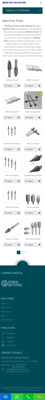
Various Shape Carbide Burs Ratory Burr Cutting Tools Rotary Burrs (33, 143)
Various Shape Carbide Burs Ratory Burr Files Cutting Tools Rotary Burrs (12, 80)
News (4, 316)
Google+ (7, 338)
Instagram (8, 345)
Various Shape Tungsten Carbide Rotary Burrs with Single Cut (12, 239)
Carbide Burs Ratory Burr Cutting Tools (33, 175)
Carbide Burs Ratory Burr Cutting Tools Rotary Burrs (12, 143)
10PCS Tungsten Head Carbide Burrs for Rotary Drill (12, 112)
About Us (6, 308)
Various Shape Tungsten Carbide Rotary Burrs (32, 207)
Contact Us (7, 320)
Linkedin (7, 341)
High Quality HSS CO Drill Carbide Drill (33, 112)
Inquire (7, 85)
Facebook (8, 334)
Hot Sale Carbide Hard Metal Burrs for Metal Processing (33, 239)
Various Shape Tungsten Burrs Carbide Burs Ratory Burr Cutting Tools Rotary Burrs (12, 175)
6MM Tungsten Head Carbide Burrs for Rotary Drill (33, 80)
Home (4, 304)
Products (6, 312)
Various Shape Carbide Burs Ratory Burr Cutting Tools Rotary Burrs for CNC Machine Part (12, 207)
